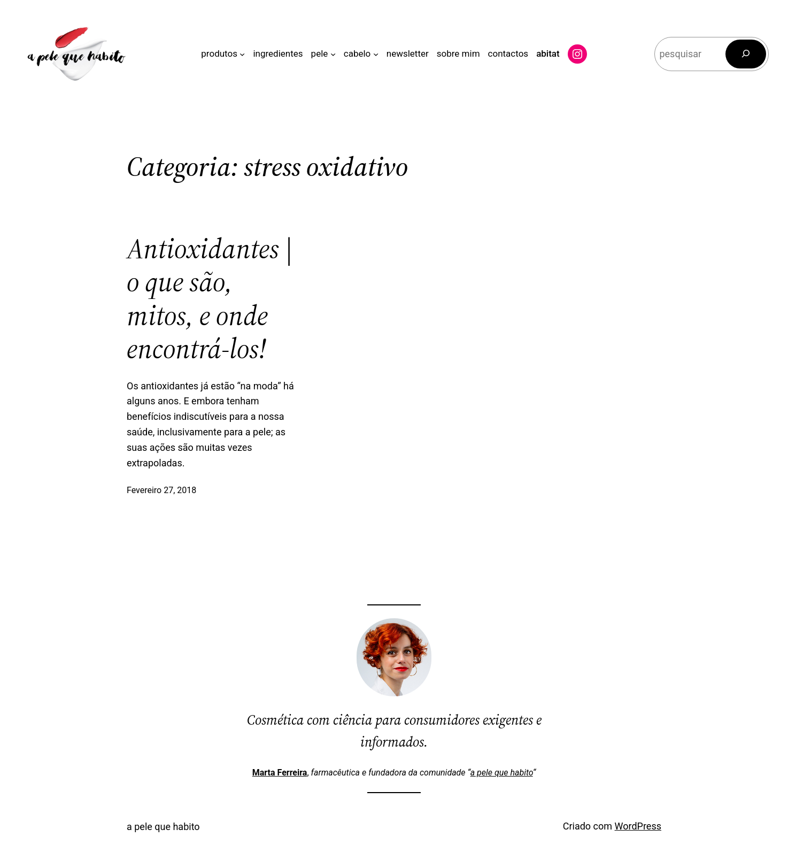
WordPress (638, 826)
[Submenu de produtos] (242, 54)
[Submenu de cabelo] (375, 54)
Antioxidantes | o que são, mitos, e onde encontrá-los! (210, 299)
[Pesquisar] (745, 54)
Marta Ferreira (279, 772)
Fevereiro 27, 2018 (161, 490)
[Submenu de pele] (333, 54)
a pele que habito (501, 772)
